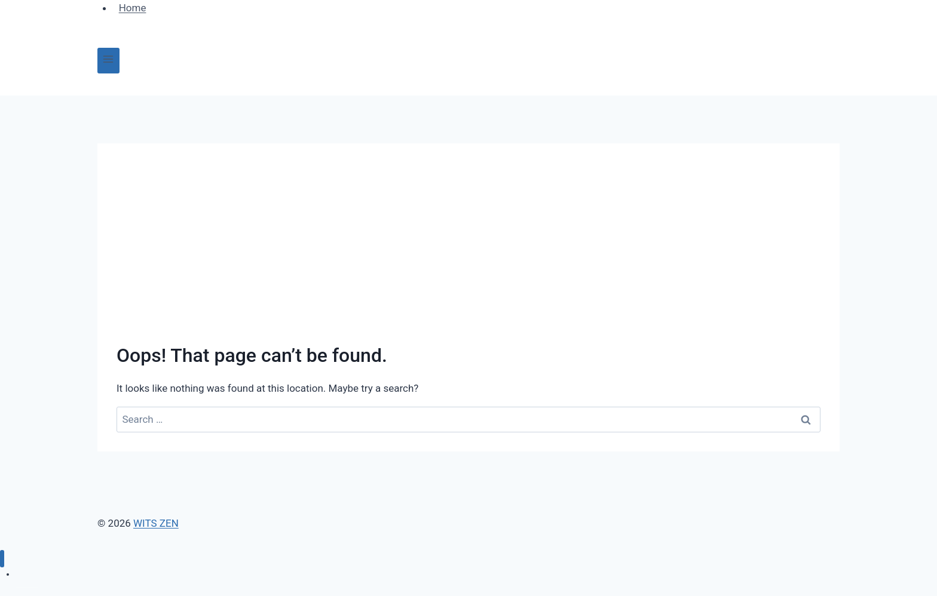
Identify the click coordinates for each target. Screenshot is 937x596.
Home (27, 574)
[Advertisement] (468, 252)
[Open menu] (108, 60)
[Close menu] (2, 558)
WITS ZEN (156, 523)
